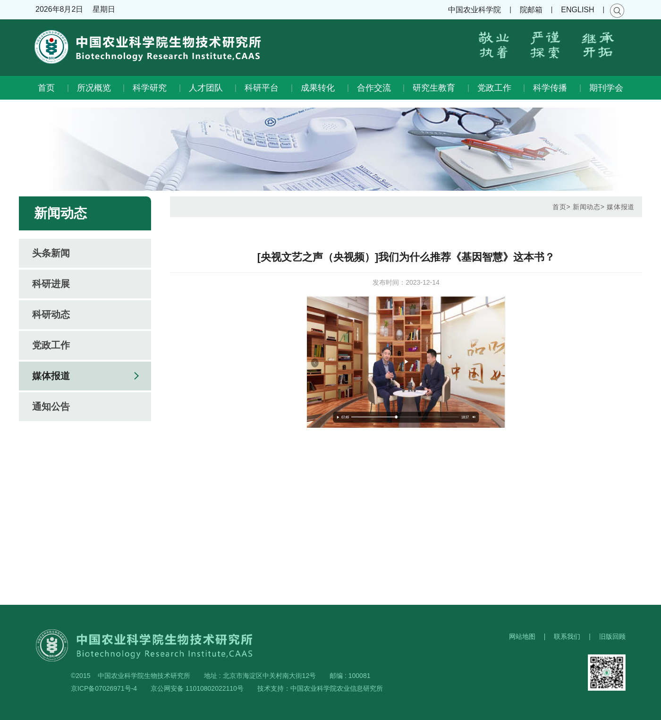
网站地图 (522, 636)
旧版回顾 (612, 636)
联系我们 (567, 636)
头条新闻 (51, 253)
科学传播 (550, 88)
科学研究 (150, 88)
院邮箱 (531, 10)
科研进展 (51, 284)
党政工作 (494, 88)
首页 (46, 88)
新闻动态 (587, 207)
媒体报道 (51, 376)
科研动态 (51, 314)
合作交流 (374, 88)
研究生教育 (434, 88)
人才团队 (206, 88)
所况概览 (94, 88)
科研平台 (262, 88)
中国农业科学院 (474, 10)
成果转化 (318, 88)
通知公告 (51, 406)
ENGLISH (577, 10)
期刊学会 (606, 88)
